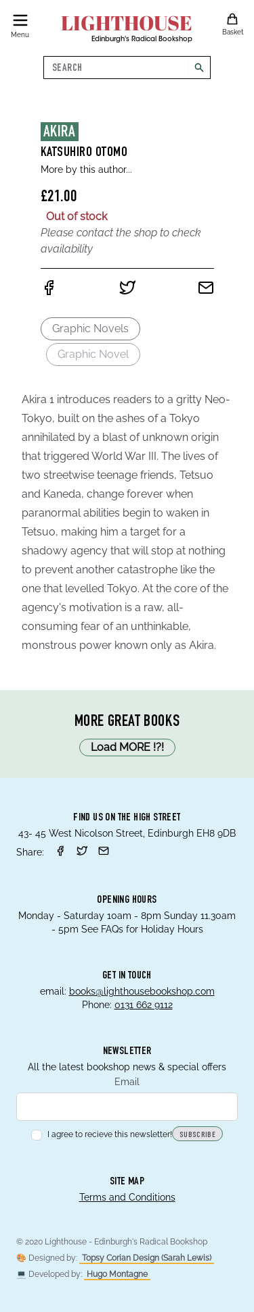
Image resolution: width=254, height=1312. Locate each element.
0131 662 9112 (143, 1004)
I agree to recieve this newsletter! (101, 1134)
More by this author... (86, 169)
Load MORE (127, 747)
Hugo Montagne (117, 1274)
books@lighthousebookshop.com (142, 991)
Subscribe (197, 1135)
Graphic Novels (90, 328)
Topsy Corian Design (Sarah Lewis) (146, 1258)
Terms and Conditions (127, 1197)
